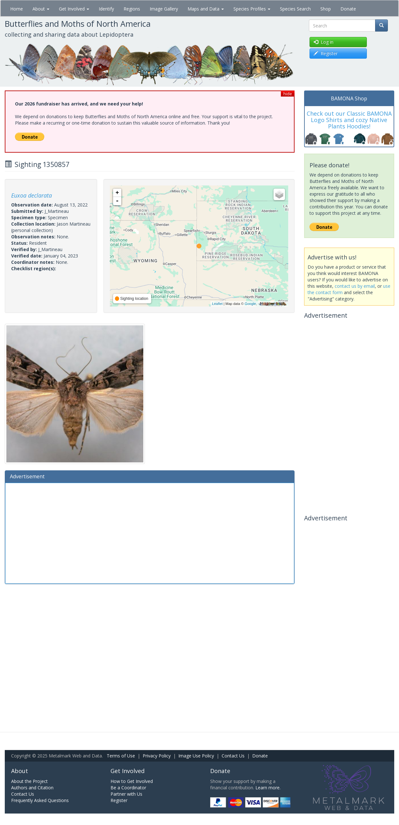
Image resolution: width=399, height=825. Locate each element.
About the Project (29, 781)
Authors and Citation (32, 788)
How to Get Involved (131, 781)
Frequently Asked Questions (40, 800)
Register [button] (326, 53)
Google (250, 304)
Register (118, 800)
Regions (132, 9)
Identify (106, 9)
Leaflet (217, 304)
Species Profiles (251, 9)
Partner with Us (126, 794)
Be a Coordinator (128, 788)
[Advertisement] (149, 532)
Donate (348, 9)
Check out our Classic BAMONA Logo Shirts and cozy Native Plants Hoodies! (349, 120)
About (40, 9)
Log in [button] (323, 42)
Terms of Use (121, 756)
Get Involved (74, 9)
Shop (325, 9)
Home (16, 9)
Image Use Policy (196, 756)
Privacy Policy (157, 756)
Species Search (295, 9)
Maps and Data (206, 9)
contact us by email (355, 286)
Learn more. (268, 788)
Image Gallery (164, 9)
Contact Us (233, 756)
